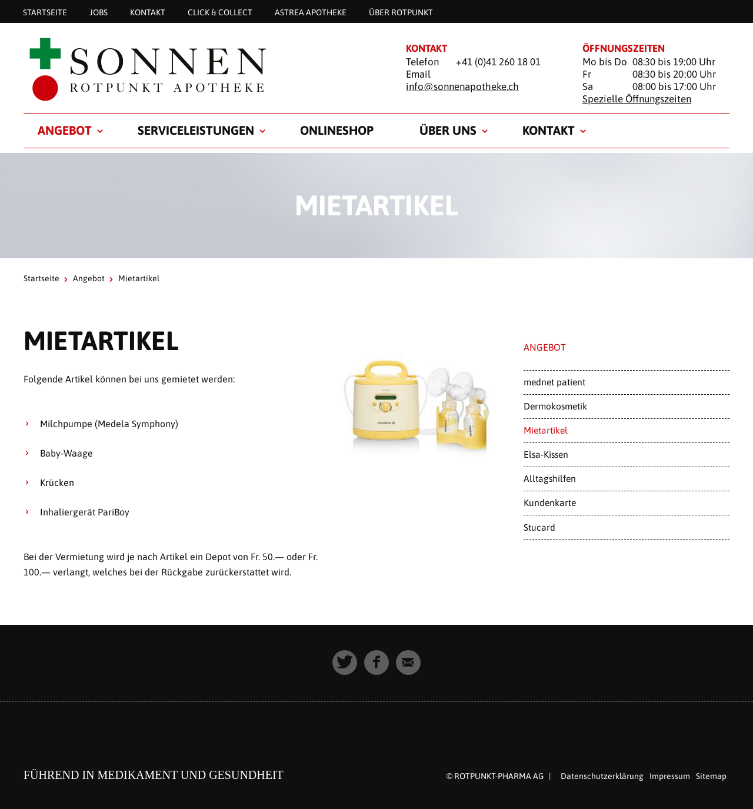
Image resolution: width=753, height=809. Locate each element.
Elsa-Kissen (546, 454)
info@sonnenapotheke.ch (462, 86)
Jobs (98, 11)
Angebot (65, 130)
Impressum (669, 776)
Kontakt (147, 11)
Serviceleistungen (196, 130)
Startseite (45, 11)
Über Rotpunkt (401, 11)
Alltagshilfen (550, 478)
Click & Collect (220, 11)
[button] (344, 662)
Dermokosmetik (555, 406)
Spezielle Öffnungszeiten (636, 99)
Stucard (539, 527)
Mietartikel (546, 430)
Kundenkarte (550, 502)
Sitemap (711, 776)
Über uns (448, 130)
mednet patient (554, 382)
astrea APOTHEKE (310, 11)
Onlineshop (337, 130)
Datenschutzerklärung (602, 776)
